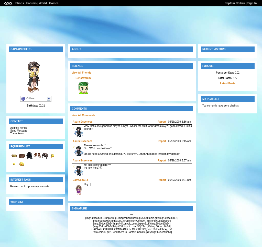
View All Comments (83, 115)
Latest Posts (227, 83)
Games (54, 3)
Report (162, 121)
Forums (31, 3)
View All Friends (81, 72)
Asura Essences (82, 121)
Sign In (252, 3)
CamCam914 (80, 180)
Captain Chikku (235, 3)
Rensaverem (83, 78)
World (43, 3)
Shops (19, 3)
